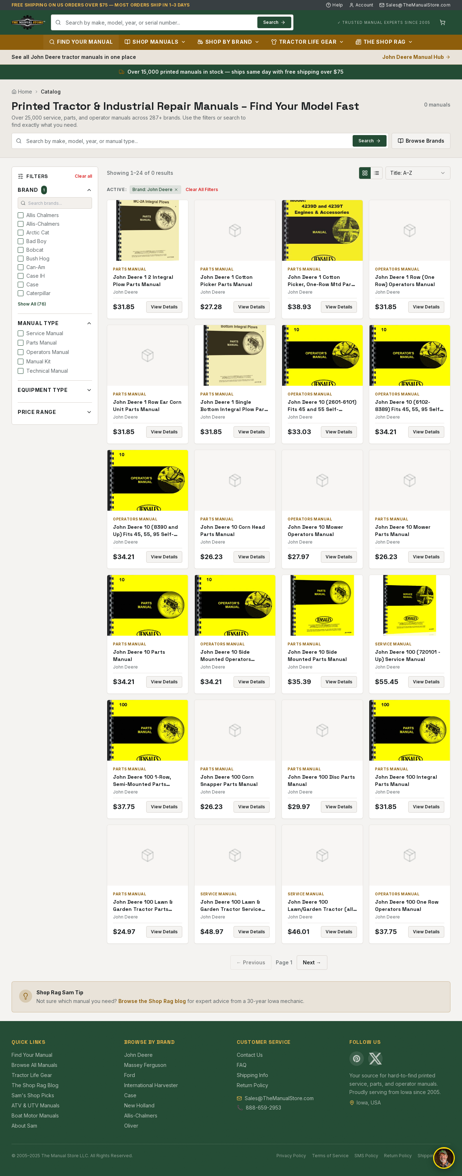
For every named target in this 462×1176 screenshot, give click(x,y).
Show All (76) (32, 304)
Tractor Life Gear (307, 42)
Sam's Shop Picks (33, 1095)
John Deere (138, 1055)
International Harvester (151, 1085)
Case (130, 1095)
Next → (312, 962)
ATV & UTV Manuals (36, 1105)
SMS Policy (366, 1155)
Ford (129, 1075)
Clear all (83, 176)
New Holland (139, 1105)
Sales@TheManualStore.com (414, 5)
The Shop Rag (384, 42)
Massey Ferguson (145, 1065)
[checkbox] (20, 215)
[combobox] (172, 22)
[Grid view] (365, 173)
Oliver (131, 1126)
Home (22, 91)
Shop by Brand (228, 42)
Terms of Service (330, 1155)
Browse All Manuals (34, 1065)
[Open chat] (444, 1158)
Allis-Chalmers (140, 1115)
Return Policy (252, 1085)
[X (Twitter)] (375, 1058)
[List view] (376, 173)
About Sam (24, 1126)
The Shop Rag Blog (35, 1085)
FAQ (242, 1065)
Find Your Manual (81, 42)
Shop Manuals (155, 42)
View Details (164, 307)
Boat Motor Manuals (35, 1115)
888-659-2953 (263, 1107)
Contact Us (250, 1055)
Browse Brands (421, 141)
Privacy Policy (291, 1155)
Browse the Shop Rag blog (152, 1001)
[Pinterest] (356, 1058)
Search (274, 22)
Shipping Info (252, 1075)
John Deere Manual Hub (416, 57)
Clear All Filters (202, 189)
